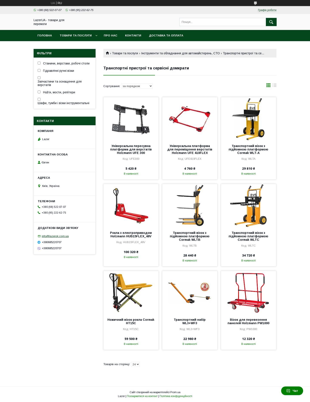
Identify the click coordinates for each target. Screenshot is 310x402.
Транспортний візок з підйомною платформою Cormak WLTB (189, 236)
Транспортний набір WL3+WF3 (190, 321)
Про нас (110, 35)
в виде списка (274, 86)
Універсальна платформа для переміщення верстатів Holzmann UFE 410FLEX (189, 149)
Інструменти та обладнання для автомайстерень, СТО (180, 53)
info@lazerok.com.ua (55, 236)
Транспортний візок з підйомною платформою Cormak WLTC (248, 236)
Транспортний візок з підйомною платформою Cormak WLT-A (248, 149)
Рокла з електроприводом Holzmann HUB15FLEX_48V (131, 234)
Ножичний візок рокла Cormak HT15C (130, 321)
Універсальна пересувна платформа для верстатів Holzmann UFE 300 (131, 149)
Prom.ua (175, 392)
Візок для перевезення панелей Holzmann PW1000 (248, 321)
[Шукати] (271, 22)
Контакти (133, 35)
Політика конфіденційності (176, 396)
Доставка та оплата (166, 35)
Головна (44, 35)
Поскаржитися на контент (142, 396)
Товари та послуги (76, 35)
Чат (292, 391)
